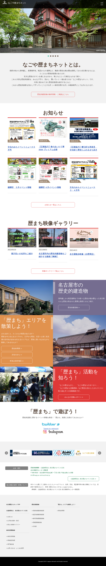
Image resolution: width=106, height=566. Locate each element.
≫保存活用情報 (10, 536)
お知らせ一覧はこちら (53, 205)
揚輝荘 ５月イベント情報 (19, 187)
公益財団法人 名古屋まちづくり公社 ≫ (83, 479)
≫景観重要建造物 (37, 522)
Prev (7, 454)
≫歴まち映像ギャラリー (13, 524)
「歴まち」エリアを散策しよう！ (66, 504)
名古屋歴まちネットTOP (13, 504)
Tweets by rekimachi (50, 429)
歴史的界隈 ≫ (17, 348)
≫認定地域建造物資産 (38, 514)
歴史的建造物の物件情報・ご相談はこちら (53, 94)
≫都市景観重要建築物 (38, 518)
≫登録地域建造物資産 (38, 510)
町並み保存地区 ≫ (17, 361)
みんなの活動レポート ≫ (73, 397)
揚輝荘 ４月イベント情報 (50, 187)
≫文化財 (34, 526)
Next (100, 454)
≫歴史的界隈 (60, 510)
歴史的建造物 (35, 504)
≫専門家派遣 (10, 544)
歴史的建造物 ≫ (74, 307)
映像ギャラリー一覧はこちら (53, 271)
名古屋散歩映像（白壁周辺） (82, 254)
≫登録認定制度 (10, 540)
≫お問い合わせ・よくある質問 (15, 548)
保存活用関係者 (10, 530)
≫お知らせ (9, 516)
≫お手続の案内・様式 (12, 520)
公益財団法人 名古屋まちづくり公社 (16, 510)
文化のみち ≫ (17, 355)
